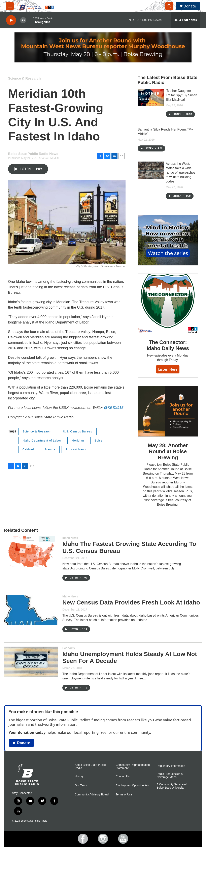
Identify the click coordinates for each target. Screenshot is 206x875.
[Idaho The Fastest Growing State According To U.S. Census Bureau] (31, 576)
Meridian (78, 440)
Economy (68, 672)
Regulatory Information (171, 790)
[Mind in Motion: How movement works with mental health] (168, 240)
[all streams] (185, 20)
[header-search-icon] (169, 6)
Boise (99, 440)
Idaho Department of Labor (42, 440)
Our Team (81, 809)
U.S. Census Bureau (77, 431)
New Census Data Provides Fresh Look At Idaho (131, 626)
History (79, 800)
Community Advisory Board (92, 818)
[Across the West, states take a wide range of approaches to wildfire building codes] (151, 170)
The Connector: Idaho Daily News (168, 353)
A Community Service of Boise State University (171, 810)
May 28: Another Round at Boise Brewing (168, 467)
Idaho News (70, 562)
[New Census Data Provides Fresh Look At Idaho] (31, 634)
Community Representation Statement (133, 791)
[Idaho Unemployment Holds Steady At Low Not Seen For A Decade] (31, 686)
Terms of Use (124, 818)
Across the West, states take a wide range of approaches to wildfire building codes (180, 172)
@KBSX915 (113, 408)
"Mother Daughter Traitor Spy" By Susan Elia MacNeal (181, 95)
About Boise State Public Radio (90, 791)
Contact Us (123, 800)
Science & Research (24, 78)
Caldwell (29, 449)
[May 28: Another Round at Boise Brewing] (168, 427)
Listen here (167, 377)
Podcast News (76, 449)
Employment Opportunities (132, 809)
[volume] (23, 20)
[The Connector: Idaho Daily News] (168, 311)
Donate (189, 6)
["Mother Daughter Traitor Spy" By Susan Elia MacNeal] (151, 97)
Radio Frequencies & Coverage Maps (170, 800)
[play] (11, 20)
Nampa (50, 449)
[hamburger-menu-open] (10, 6)
